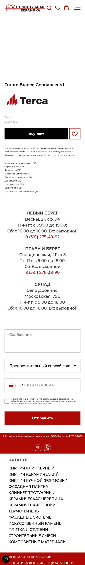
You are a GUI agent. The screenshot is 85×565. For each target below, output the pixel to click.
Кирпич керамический (34, 474)
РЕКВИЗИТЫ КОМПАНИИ (30, 557)
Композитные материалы (38, 542)
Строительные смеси (32, 536)
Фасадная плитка (28, 486)
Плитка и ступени (28, 529)
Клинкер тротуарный (32, 493)
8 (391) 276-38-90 (42, 272)
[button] (49, 7)
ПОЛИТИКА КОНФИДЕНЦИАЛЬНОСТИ (41, 563)
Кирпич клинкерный (32, 468)
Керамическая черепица (36, 499)
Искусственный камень (35, 523)
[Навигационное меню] (77, 8)
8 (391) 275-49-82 (42, 237)
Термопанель (24, 511)
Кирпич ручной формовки (38, 480)
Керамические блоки (32, 505)
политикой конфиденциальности (31, 403)
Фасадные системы (31, 517)
